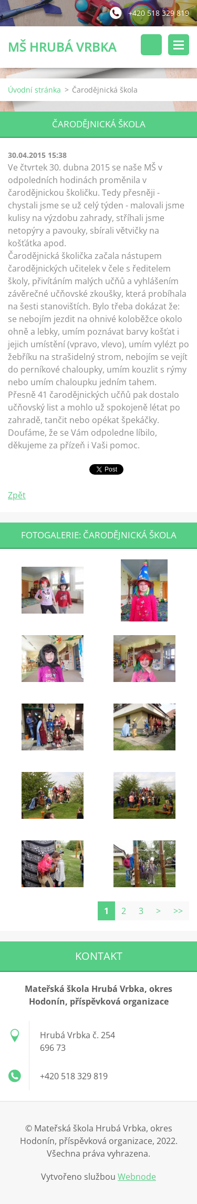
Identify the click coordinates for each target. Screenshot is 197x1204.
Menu (178, 44)
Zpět (17, 495)
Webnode (137, 1176)
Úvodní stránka (34, 90)
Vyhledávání (151, 44)
